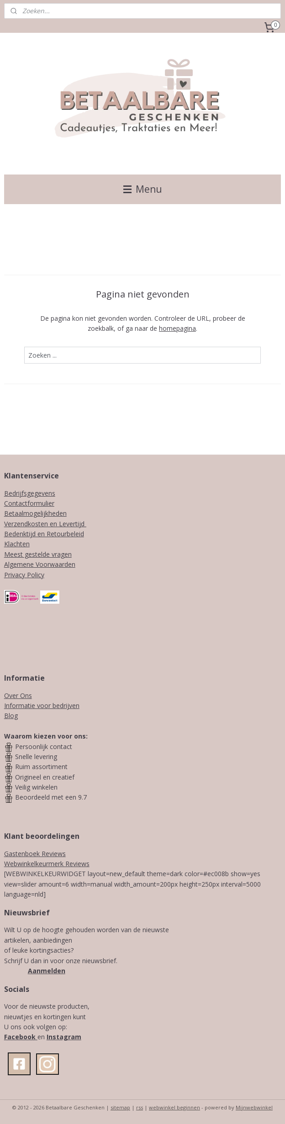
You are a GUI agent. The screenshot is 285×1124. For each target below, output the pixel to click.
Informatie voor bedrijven (41, 705)
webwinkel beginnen (174, 1107)
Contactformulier (29, 503)
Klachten (17, 543)
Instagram (64, 1036)
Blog (11, 715)
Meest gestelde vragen (38, 554)
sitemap (120, 1107)
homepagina (177, 328)
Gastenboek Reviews (35, 853)
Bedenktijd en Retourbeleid (44, 533)
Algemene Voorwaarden (39, 564)
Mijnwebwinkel (254, 1107)
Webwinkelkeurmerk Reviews (47, 863)
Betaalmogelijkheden (35, 513)
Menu (142, 189)
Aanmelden (46, 970)
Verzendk (17, 523)
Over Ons (18, 695)
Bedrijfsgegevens (29, 493)
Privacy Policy (24, 574)
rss (139, 1107)
